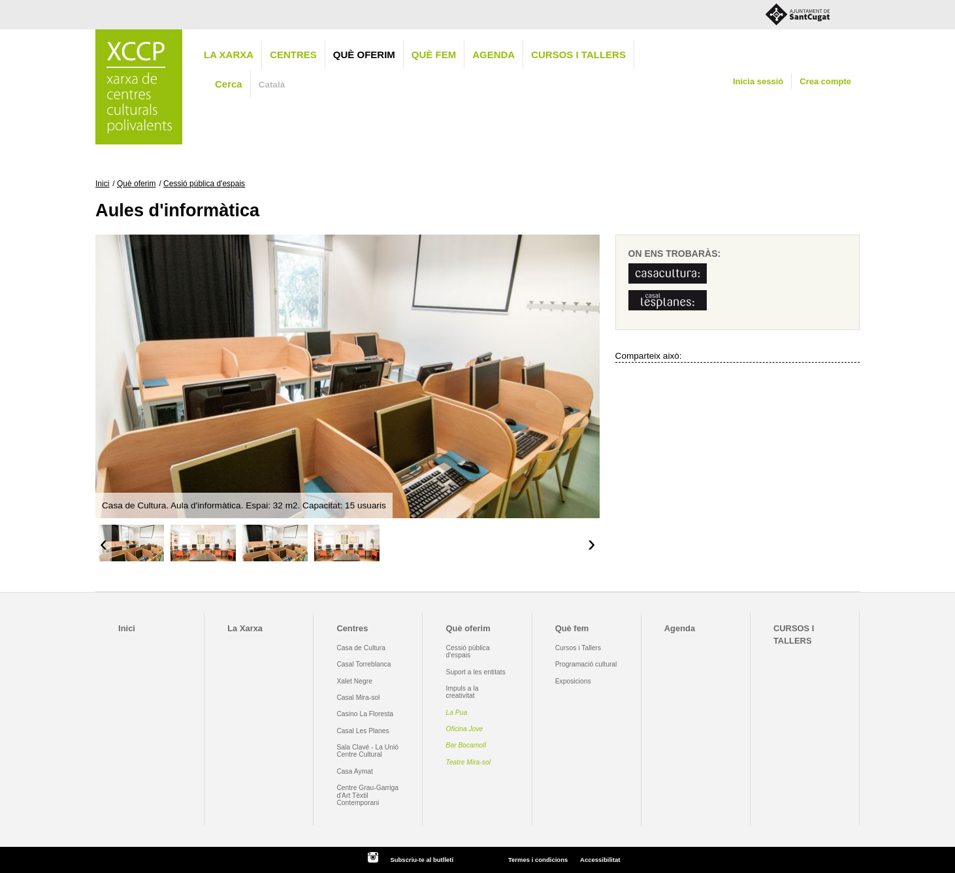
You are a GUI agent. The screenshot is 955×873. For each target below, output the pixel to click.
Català (272, 85)
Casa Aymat (354, 771)
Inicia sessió (758, 81)
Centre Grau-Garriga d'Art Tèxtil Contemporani (367, 795)
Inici (102, 183)
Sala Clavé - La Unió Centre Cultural (367, 751)
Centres (293, 54)
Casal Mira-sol (358, 697)
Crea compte (825, 81)
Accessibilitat (600, 859)
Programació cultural (586, 664)
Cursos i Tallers (578, 647)
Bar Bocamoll (466, 745)
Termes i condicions (538, 859)
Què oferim (364, 54)
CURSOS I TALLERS (578, 54)
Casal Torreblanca (363, 664)
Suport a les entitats (476, 672)
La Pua (457, 712)
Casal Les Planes (362, 730)
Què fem (434, 54)
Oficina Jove (464, 729)
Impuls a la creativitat (462, 692)
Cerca (228, 84)
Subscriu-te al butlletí (421, 859)
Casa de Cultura (360, 647)
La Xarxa (228, 54)
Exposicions (573, 681)
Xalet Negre (354, 681)
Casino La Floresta (364, 713)
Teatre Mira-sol (468, 762)
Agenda (493, 54)
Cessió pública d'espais (204, 183)
